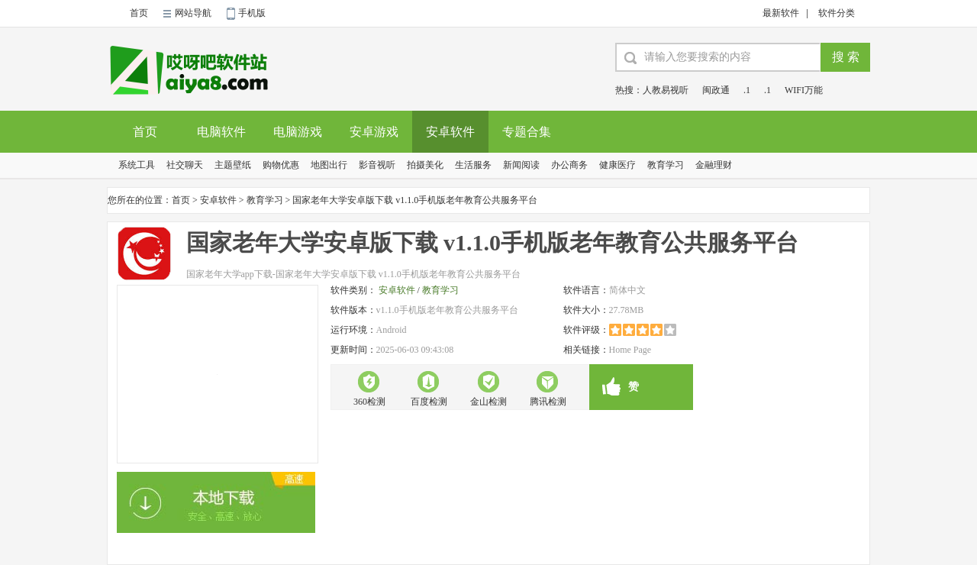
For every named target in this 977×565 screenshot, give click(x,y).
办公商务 (569, 165)
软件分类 (836, 13)
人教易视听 (665, 90)
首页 (139, 13)
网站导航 (193, 13)
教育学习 (665, 165)
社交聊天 (184, 165)
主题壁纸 (232, 165)
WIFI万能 (804, 90)
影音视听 (377, 165)
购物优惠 (281, 165)
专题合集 (526, 131)
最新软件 (781, 13)
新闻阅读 (521, 165)
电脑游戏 (297, 131)
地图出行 (329, 165)
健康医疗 (617, 165)
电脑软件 (221, 131)
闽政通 (716, 90)
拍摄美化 (425, 165)
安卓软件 (450, 131)
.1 (746, 90)
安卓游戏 (374, 131)
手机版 (252, 13)
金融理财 (713, 165)
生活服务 (473, 165)
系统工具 (136, 165)
